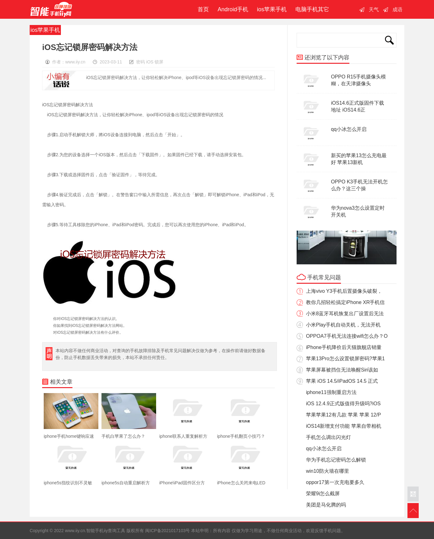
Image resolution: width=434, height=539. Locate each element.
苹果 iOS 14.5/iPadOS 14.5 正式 (342, 381)
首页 (202, 9)
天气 (374, 9)
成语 (397, 9)
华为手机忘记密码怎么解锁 (336, 459)
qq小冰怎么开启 (349, 129)
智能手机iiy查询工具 (51, 9)
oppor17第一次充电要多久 (335, 482)
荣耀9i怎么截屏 (323, 493)
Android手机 (233, 9)
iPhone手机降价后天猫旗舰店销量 (344, 347)
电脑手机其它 (312, 9)
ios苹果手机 (272, 9)
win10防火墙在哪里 (327, 471)
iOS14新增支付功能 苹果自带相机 (343, 426)
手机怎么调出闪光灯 (328, 437)
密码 (140, 61)
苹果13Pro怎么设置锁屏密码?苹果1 (345, 358)
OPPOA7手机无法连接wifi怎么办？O (346, 336)
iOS (149, 61)
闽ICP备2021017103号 (167, 530)
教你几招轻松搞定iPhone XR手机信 (345, 302)
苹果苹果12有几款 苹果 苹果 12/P (343, 414)
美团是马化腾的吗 (326, 504)
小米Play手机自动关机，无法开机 (343, 324)
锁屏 (159, 61)
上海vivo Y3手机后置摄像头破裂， (344, 291)
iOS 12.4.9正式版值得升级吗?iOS (343, 403)
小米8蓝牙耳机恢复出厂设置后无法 (345, 313)
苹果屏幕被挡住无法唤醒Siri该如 (342, 369)
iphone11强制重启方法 (331, 392)
